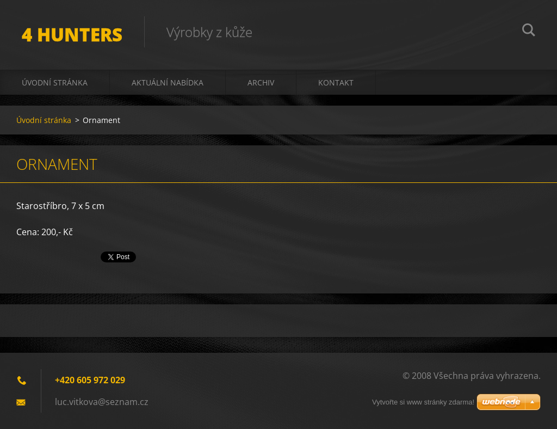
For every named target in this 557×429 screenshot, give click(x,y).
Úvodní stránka (55, 82)
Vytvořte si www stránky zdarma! (423, 402)
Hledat (528, 31)
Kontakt (336, 82)
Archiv (260, 82)
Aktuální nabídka (167, 82)
